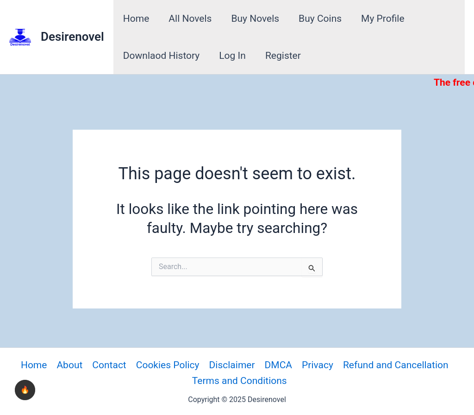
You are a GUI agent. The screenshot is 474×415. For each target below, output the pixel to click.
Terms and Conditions (239, 380)
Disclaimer (232, 365)
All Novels (190, 18)
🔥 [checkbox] (25, 390)
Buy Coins (320, 18)
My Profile (383, 18)
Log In (232, 55)
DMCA (278, 365)
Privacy (317, 365)
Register (283, 55)
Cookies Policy (168, 365)
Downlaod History (161, 55)
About (69, 365)
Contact (109, 365)
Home (136, 18)
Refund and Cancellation (396, 365)
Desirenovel (72, 37)
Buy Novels (255, 18)
